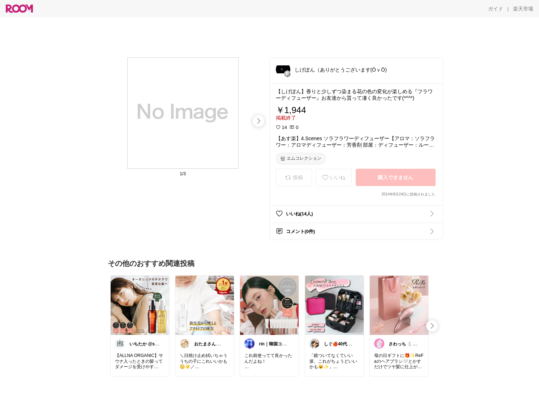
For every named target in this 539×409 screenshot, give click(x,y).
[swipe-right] (258, 121)
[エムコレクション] (301, 158)
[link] (140, 305)
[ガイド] (495, 8)
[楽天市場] (523, 8)
